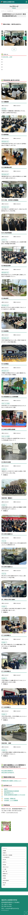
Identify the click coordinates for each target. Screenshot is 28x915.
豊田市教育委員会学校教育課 (11, 791)
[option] (14, 38)
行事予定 (4, 878)
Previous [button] (3, 38)
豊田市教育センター (9, 793)
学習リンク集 (5, 871)
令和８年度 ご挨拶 (7, 57)
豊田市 (6, 789)
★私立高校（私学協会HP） (7, 772)
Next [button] (25, 38)
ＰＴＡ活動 (4, 869)
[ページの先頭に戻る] (26, 913)
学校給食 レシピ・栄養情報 (11, 800)
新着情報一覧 (5, 873)
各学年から (4, 862)
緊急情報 (4, 875)
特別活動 (4, 864)
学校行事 (4, 859)
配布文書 (4, 882)
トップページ (5, 848)
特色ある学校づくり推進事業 (7, 855)
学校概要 (4, 850)
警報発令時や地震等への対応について (12, 780)
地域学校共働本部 (6, 880)
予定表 (4, 884)
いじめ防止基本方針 (6, 857)
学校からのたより (6, 867)
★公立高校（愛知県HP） (7, 770)
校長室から (5, 474)
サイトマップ (5, 910)
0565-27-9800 (8, 904)
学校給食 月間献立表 (9, 798)
